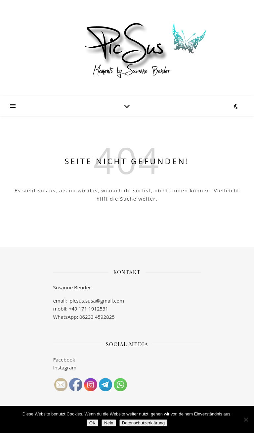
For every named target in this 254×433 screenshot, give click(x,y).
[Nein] (245, 419)
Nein (108, 422)
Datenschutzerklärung (143, 422)
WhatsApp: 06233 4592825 (83, 316)
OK (92, 422)
